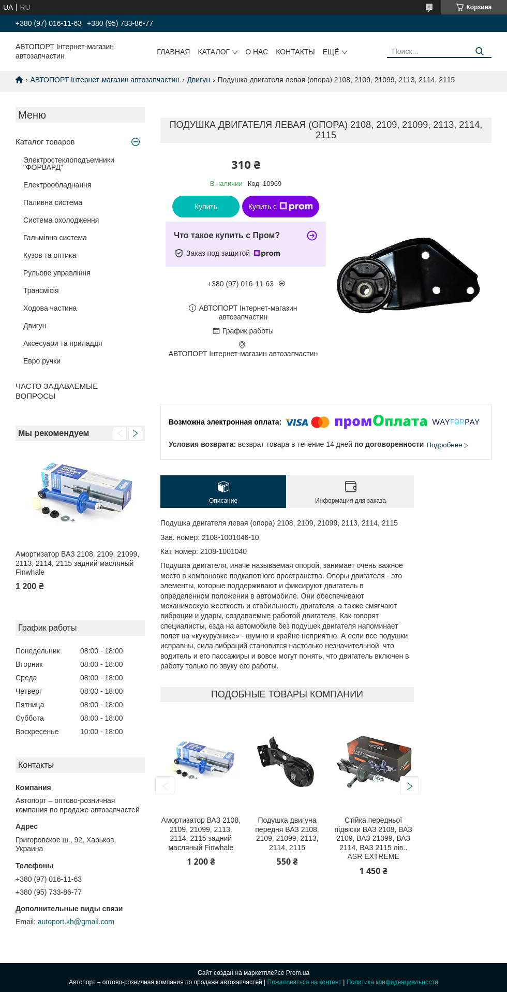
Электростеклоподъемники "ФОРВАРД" (68, 163)
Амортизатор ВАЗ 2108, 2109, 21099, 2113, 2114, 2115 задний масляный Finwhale (77, 563)
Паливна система (52, 202)
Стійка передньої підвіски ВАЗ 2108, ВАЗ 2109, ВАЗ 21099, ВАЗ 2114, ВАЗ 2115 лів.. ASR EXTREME (373, 838)
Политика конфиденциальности (392, 982)
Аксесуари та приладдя (62, 343)
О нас (256, 52)
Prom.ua (297, 972)
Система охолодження (61, 220)
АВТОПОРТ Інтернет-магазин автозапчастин (105, 79)
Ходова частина (50, 308)
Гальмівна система (55, 238)
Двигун (198, 79)
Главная (173, 52)
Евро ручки (42, 361)
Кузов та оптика (49, 255)
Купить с (280, 206)
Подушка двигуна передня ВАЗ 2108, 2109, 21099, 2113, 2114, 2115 (287, 834)
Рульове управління (57, 273)
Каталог (214, 52)
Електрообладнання (57, 185)
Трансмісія (41, 290)
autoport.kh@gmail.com (76, 921)
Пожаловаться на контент (304, 982)
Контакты (295, 52)
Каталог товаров (45, 141)
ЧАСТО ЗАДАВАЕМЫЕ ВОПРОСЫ (57, 391)
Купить (206, 206)
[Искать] (479, 51)
